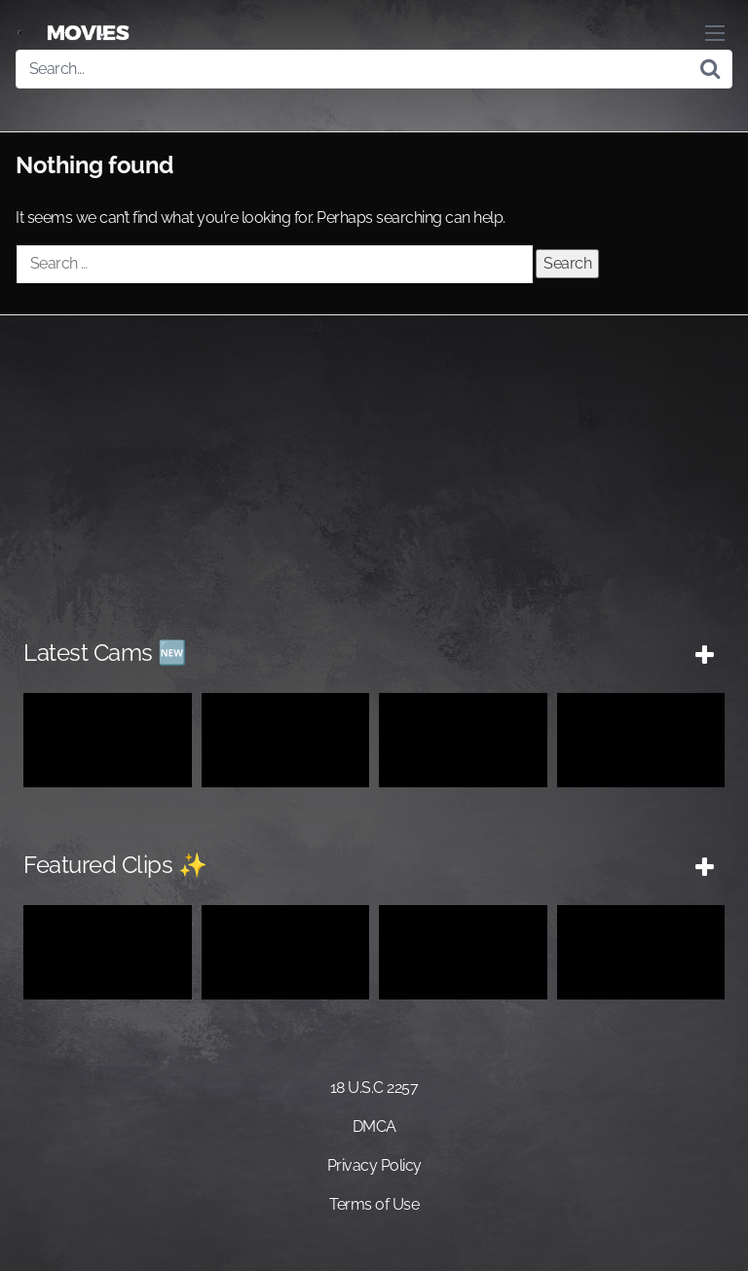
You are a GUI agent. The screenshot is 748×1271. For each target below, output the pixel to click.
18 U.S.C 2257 (374, 1087)
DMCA (374, 1126)
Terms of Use (374, 1204)
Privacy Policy (374, 1165)
